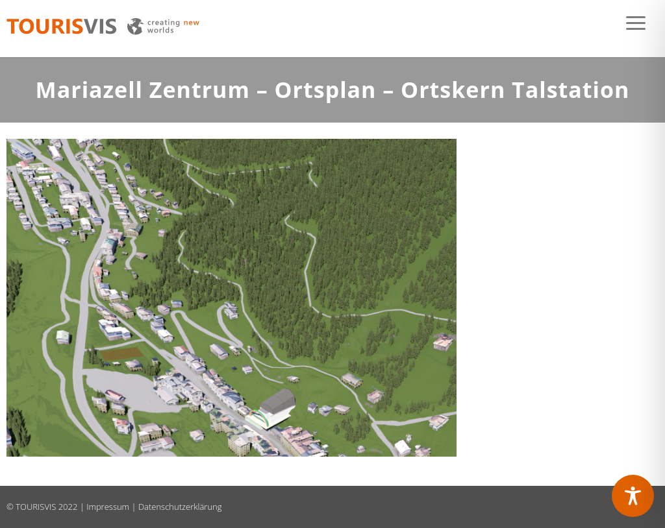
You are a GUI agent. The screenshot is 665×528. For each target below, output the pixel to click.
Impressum (107, 506)
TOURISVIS (36, 506)
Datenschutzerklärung (180, 506)
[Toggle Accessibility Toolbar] (632, 496)
